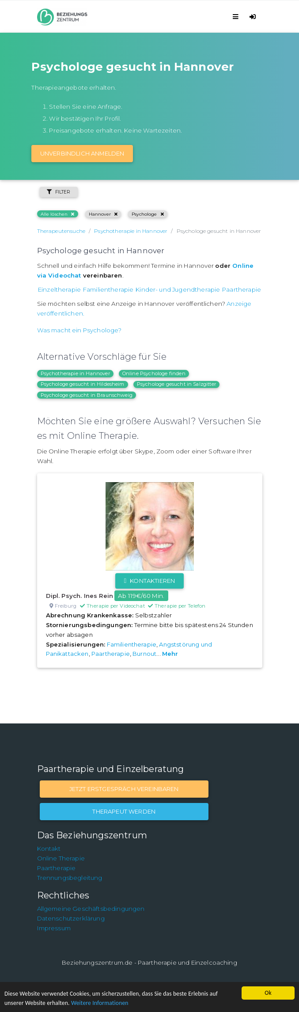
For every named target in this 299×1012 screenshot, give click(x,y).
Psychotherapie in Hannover (75, 373)
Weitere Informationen (100, 1003)
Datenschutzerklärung (71, 918)
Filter (59, 192)
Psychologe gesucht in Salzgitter (176, 384)
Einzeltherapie (59, 289)
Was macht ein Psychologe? (79, 330)
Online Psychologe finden (153, 373)
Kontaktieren (149, 580)
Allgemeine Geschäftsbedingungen (91, 908)
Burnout (144, 653)
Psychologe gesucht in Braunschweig (86, 395)
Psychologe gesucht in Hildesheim (83, 384)
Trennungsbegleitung (69, 877)
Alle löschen (58, 214)
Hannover (103, 214)
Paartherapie (241, 289)
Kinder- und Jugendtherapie (178, 289)
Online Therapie (61, 858)
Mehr (170, 653)
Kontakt (49, 848)
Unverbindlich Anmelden (82, 153)
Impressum (54, 928)
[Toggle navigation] (237, 16)
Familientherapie (108, 289)
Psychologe (148, 214)
